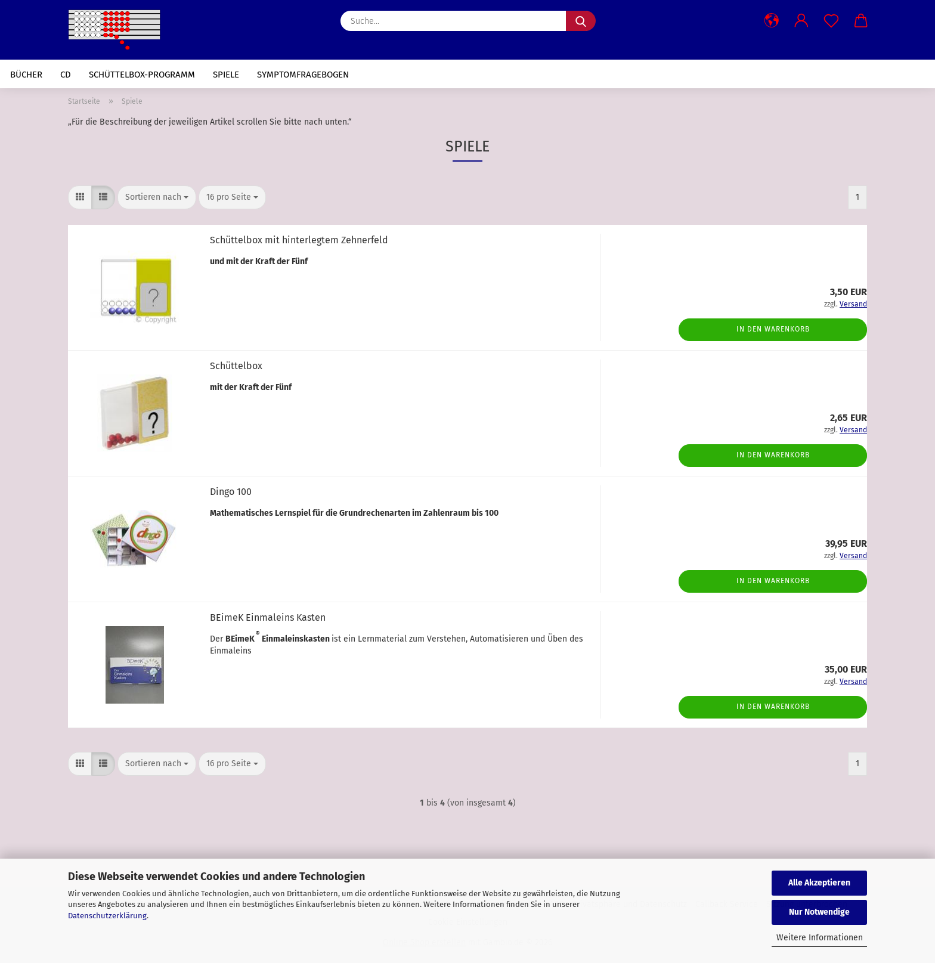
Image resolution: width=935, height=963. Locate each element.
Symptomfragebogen (303, 74)
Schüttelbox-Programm (142, 74)
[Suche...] (581, 21)
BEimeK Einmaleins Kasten (268, 617)
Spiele (226, 74)
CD (65, 74)
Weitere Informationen (819, 938)
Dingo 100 (231, 491)
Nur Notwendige (819, 912)
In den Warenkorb (773, 329)
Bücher (26, 74)
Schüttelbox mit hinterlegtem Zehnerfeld (299, 240)
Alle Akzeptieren (819, 883)
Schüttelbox (236, 365)
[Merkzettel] (831, 21)
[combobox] (156, 197)
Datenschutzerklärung (107, 915)
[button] (772, 21)
